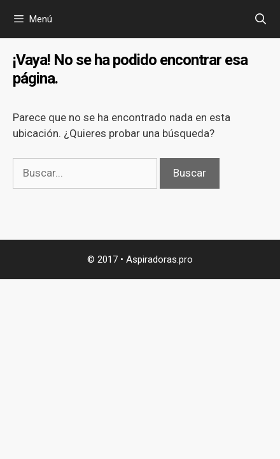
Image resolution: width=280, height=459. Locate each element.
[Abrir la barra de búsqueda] (260, 19)
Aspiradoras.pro (159, 259)
